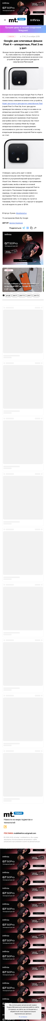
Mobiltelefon (22, 220)
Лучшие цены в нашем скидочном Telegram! (23, 27)
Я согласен (23, 1017)
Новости (11, 33)
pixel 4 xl (22, 303)
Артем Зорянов (16, 230)
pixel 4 (15, 303)
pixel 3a (35, 303)
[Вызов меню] (4, 20)
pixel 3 (29, 303)
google (8, 303)
